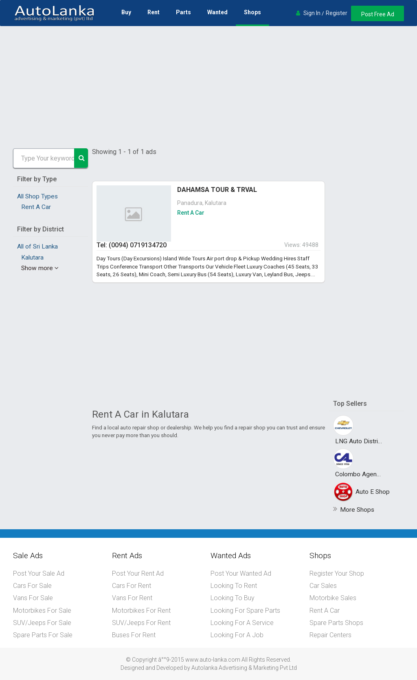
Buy (126, 12)
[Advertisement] (208, 87)
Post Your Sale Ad (38, 573)
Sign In (310, 13)
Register (335, 13)
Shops (252, 12)
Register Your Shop (336, 573)
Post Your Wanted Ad (241, 573)
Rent (153, 12)
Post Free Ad (376, 14)
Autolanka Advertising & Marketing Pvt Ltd (244, 667)
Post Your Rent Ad (138, 573)
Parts (183, 12)
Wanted (217, 12)
